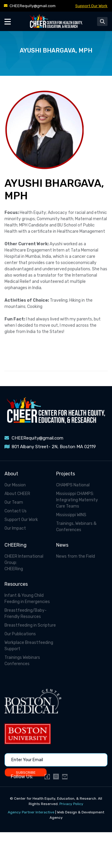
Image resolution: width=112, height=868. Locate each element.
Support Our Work (91, 6)
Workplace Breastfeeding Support (28, 645)
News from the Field (75, 556)
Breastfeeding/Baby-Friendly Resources (25, 613)
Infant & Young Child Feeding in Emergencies (27, 598)
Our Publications (20, 633)
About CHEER (17, 493)
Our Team (13, 502)
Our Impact (15, 528)
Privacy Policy (71, 804)
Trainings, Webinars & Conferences (76, 526)
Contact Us (15, 511)
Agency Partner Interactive (31, 812)
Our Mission (15, 485)
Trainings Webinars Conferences (22, 660)
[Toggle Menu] (7, 21)
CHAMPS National (73, 485)
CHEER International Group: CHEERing (23, 562)
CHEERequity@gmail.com (33, 6)
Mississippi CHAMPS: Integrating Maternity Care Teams (77, 500)
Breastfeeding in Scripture (30, 625)
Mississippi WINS (71, 514)
